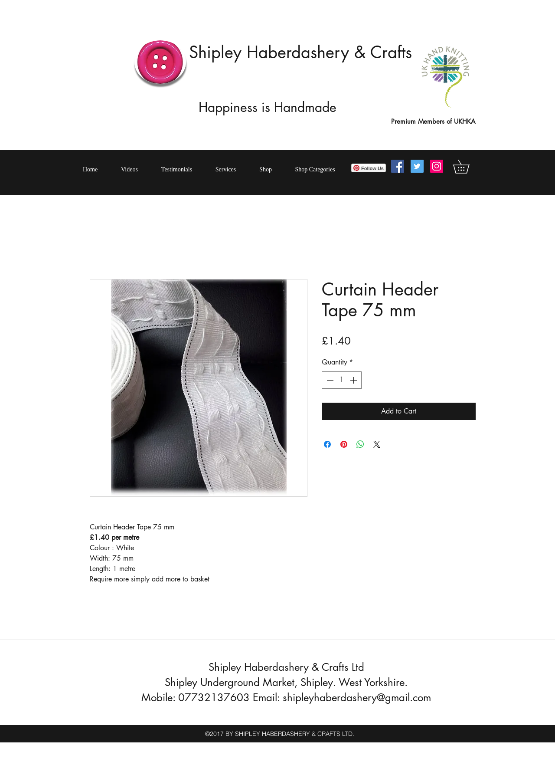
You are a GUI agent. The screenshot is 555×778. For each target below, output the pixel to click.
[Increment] (354, 380)
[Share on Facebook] (327, 444)
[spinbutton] (341, 380)
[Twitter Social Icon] (417, 166)
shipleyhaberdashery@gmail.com (357, 697)
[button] (468, 167)
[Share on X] (377, 444)
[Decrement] (329, 380)
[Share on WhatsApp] (360, 444)
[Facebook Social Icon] (397, 166)
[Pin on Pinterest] (344, 444)
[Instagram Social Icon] (436, 166)
